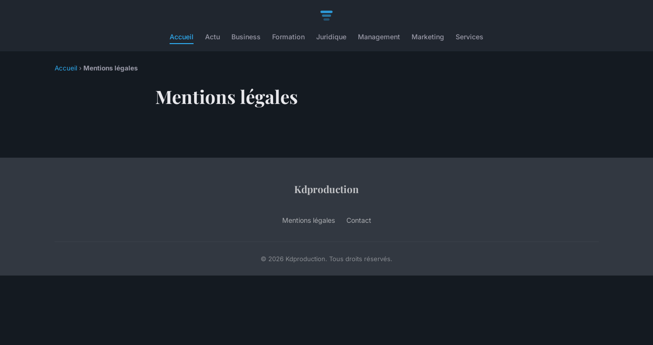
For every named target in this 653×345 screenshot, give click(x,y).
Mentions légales (308, 220)
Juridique (331, 37)
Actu (212, 37)
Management (379, 37)
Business (246, 37)
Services (469, 37)
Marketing (428, 37)
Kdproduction (326, 189)
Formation (288, 37)
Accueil (182, 37)
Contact (358, 220)
